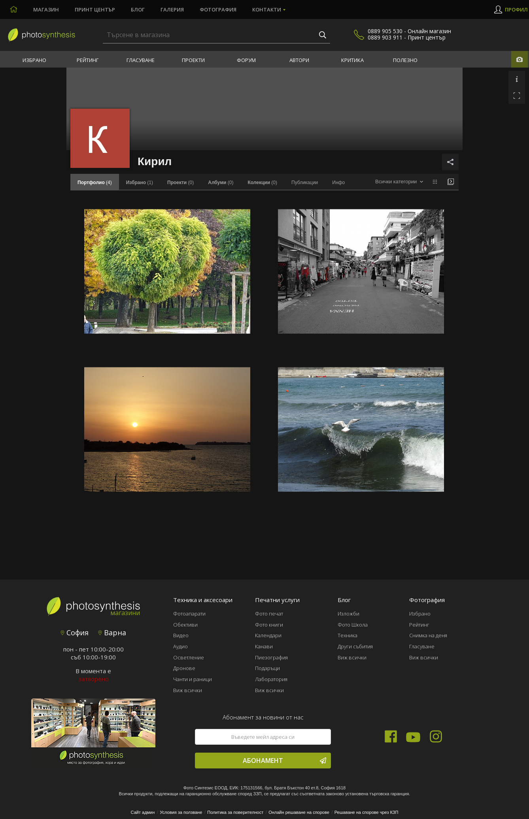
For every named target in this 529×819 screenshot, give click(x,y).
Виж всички (187, 690)
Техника (347, 635)
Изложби (348, 613)
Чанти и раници (192, 679)
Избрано (34, 60)
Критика (352, 60)
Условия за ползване (181, 812)
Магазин (46, 9)
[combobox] (399, 182)
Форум (246, 60)
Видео (181, 635)
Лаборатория (271, 679)
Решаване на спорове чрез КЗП (366, 812)
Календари (268, 635)
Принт (95, 9)
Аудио (180, 646)
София (74, 632)
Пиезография (271, 657)
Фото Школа (353, 624)
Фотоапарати (189, 613)
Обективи (185, 624)
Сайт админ (143, 812)
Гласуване (141, 60)
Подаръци (267, 668)
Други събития (355, 646)
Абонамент (284, 760)
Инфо (338, 182)
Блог (138, 9)
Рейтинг (87, 60)
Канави (264, 646)
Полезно (405, 60)
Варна (112, 632)
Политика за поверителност (235, 812)
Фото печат (269, 613)
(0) (180, 182)
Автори (299, 60)
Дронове (184, 668)
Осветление (188, 657)
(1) (139, 182)
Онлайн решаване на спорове (298, 812)
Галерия (172, 9)
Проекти (193, 60)
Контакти (266, 9)
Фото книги (269, 624)
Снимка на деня (428, 635)
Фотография (218, 9)
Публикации (304, 182)
